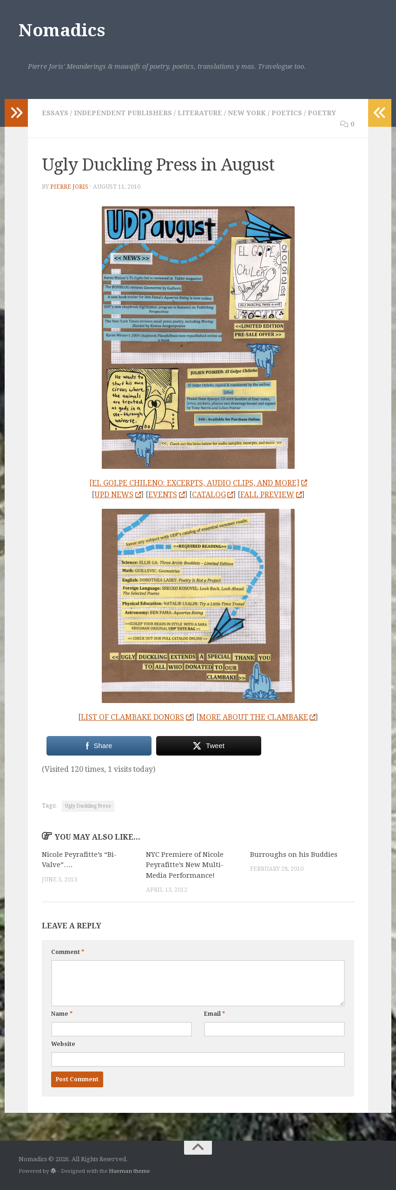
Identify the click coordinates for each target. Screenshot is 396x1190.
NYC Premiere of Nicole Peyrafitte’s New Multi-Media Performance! (185, 865)
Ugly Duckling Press (88, 806)
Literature (200, 113)
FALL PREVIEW (271, 494)
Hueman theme (129, 1171)
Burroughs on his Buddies (293, 854)
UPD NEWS (117, 494)
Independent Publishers (123, 113)
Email (214, 1014)
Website (63, 1044)
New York (247, 113)
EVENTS (166, 494)
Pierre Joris (69, 187)
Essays (55, 113)
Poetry (322, 113)
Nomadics (62, 30)
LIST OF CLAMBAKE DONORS (136, 717)
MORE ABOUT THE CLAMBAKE (257, 717)
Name (62, 1014)
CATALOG (212, 494)
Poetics (286, 113)
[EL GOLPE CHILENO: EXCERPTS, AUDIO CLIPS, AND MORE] (198, 483)
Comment (67, 952)
